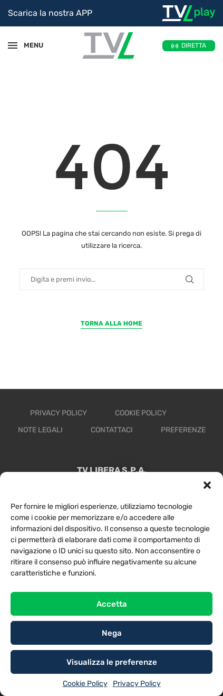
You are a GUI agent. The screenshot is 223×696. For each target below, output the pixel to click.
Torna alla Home (111, 323)
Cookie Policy (85, 683)
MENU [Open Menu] (28, 45)
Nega (112, 633)
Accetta (111, 604)
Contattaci (112, 429)
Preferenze (183, 429)
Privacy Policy (137, 683)
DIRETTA (193, 45)
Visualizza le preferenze (111, 662)
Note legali (40, 429)
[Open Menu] (12, 45)
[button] (207, 485)
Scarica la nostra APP (50, 13)
